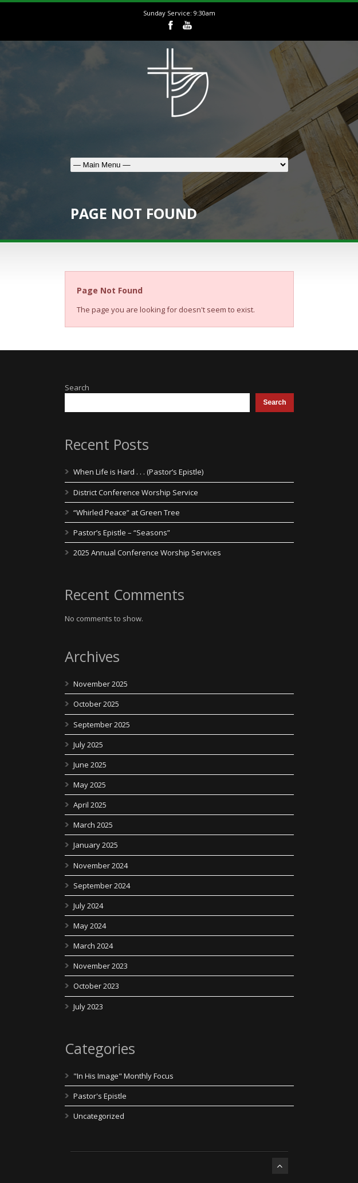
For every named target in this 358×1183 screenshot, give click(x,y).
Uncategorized (98, 1116)
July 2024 (88, 905)
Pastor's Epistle (100, 1096)
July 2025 (88, 744)
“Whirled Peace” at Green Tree (126, 512)
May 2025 (89, 784)
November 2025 (100, 684)
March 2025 (93, 825)
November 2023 (100, 966)
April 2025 (90, 805)
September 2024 (101, 885)
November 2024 (100, 865)
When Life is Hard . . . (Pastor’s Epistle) (138, 472)
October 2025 (96, 704)
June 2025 (90, 764)
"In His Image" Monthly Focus (123, 1076)
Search (77, 387)
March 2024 (93, 946)
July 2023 (88, 1006)
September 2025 (101, 724)
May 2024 (89, 925)
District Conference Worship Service (135, 492)
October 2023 (96, 986)
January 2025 (95, 845)
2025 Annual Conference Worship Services (147, 552)
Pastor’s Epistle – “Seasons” (121, 532)
